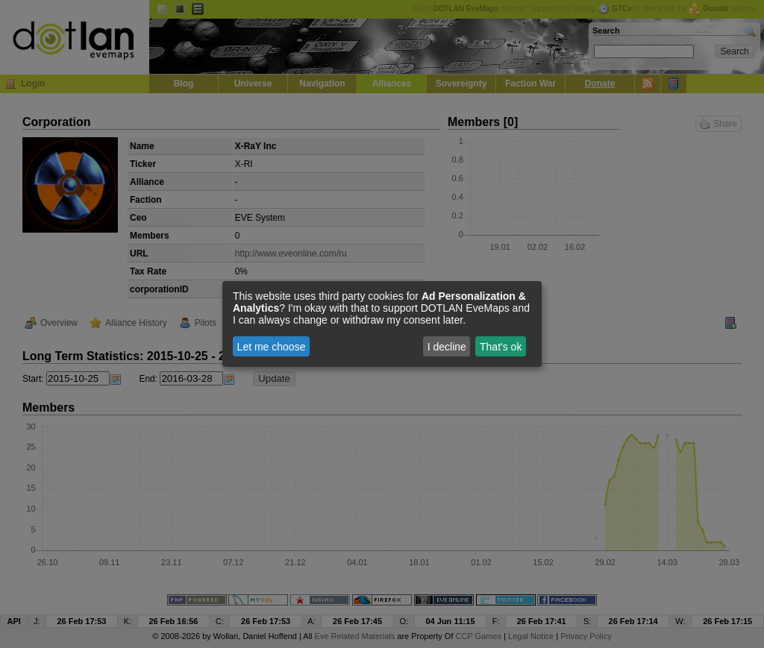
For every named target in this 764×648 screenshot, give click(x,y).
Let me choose (271, 347)
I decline (447, 347)
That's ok (501, 347)
